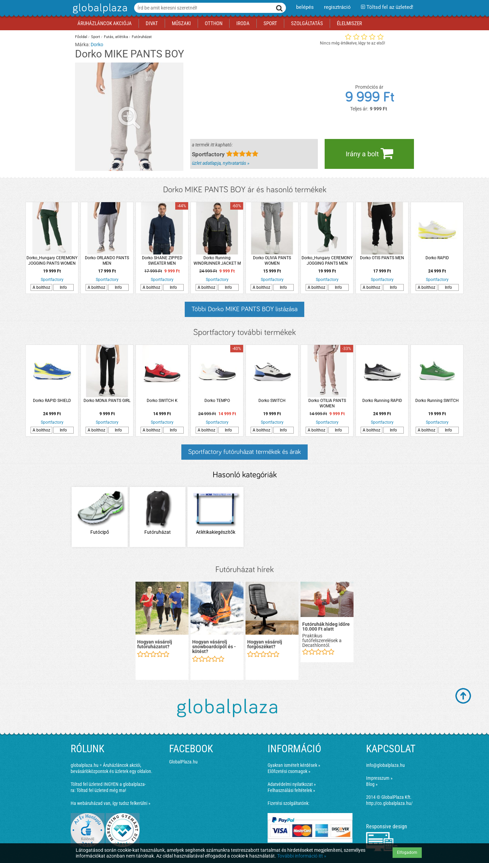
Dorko (97, 44)
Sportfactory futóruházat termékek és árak (244, 451)
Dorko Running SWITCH (437, 400)
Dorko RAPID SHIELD (52, 400)
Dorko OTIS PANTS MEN (382, 258)
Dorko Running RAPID (382, 400)
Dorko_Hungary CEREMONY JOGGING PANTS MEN (327, 261)
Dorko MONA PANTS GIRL (107, 400)
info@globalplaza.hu (385, 765)
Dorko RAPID (437, 258)
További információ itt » (301, 856)
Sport (95, 37)
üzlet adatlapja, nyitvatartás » (220, 163)
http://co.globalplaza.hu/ (389, 803)
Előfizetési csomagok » (289, 771)
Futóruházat (142, 37)
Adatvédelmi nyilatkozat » (292, 784)
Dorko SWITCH (272, 400)
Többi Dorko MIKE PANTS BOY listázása (244, 309)
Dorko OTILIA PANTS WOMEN (327, 403)
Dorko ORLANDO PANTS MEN (107, 261)
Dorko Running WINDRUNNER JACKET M (217, 261)
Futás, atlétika (116, 37)
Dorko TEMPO (217, 400)
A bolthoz (41, 287)
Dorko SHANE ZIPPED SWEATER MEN (162, 261)
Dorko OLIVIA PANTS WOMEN (272, 261)
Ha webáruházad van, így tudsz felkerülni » (110, 803)
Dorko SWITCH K (162, 400)
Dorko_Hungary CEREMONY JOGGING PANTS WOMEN (51, 261)
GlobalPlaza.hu (183, 761)
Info (63, 287)
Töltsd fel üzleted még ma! (101, 790)
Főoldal (81, 37)
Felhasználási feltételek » (291, 790)
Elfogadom (407, 852)
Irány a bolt (369, 153)
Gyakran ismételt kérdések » (294, 765)
